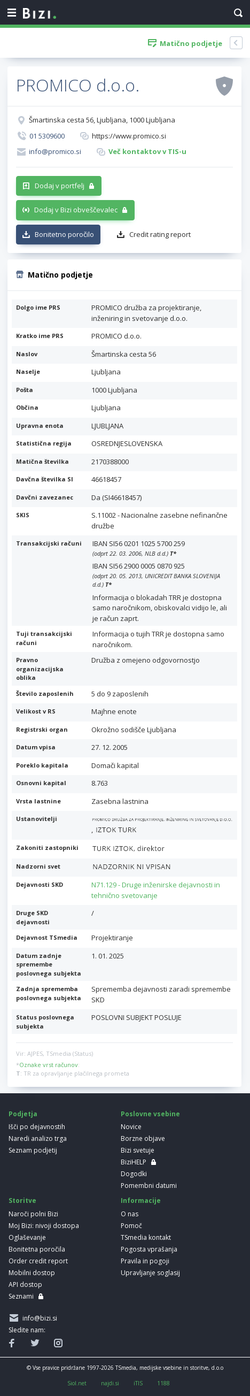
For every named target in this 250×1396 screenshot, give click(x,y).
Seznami (21, 1296)
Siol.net (77, 1383)
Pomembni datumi (149, 1185)
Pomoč (131, 1225)
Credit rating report (160, 234)
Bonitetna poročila (37, 1249)
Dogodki (134, 1173)
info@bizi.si (38, 1318)
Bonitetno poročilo (64, 234)
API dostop (25, 1284)
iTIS (138, 1383)
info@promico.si (55, 151)
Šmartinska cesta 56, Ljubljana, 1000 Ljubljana (102, 120)
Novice (131, 1126)
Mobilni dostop (32, 1272)
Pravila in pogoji (145, 1260)
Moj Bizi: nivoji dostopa (44, 1225)
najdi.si (110, 1383)
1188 (163, 1383)
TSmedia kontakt (146, 1237)
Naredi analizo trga (38, 1138)
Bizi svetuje (137, 1150)
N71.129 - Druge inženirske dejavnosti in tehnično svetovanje (155, 890)
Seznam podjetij (33, 1150)
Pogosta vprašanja (149, 1249)
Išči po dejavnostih (37, 1126)
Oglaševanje (27, 1237)
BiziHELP (133, 1162)
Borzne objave (143, 1138)
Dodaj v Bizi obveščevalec (76, 209)
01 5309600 (47, 136)
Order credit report (38, 1260)
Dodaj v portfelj (59, 185)
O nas (129, 1213)
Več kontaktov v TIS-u (147, 151)
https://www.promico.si (129, 136)
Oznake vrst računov (48, 1065)
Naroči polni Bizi (33, 1213)
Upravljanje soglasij (150, 1272)
